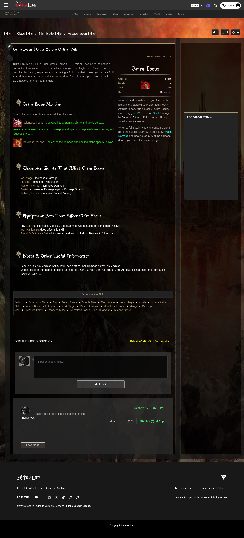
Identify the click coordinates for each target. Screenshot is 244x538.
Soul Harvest (102, 309)
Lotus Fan (52, 306)
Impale (143, 302)
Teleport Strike (122, 309)
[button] (197, 5)
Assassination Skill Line (40, 68)
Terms (202, 488)
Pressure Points (34, 309)
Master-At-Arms (30, 185)
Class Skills (25, 33)
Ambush (20, 302)
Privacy (212, 488)
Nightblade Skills (50, 33)
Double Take (89, 302)
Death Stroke (70, 302)
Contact (61, 488)
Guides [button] (170, 14)
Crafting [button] (145, 14)
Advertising (181, 488)
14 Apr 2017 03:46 (144, 407)
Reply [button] (160, 421)
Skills (7, 33)
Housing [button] (183, 14)
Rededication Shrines (57, 76)
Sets (29, 225)
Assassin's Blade (39, 302)
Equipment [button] (130, 14)
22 (225, 32)
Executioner (108, 302)
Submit (100, 384)
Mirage (134, 306)
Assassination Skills (81, 33)
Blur (55, 302)
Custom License (82, 506)
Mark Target (69, 306)
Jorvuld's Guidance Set (34, 233)
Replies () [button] (145, 421)
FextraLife (180, 497)
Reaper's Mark (57, 309)
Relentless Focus (33, 122)
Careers (193, 488)
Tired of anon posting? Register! (148, 340)
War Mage (27, 178)
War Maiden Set (30, 229)
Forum (40, 488)
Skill (36, 63)
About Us (50, 488)
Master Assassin (90, 306)
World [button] (158, 14)
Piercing (26, 181)
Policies (222, 488)
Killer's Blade (34, 306)
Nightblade (86, 68)
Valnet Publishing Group (214, 497)
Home (20, 488)
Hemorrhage (127, 302)
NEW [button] (76, 14)
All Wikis (30, 488)
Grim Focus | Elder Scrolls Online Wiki (46, 49)
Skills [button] (116, 14)
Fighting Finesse (31, 193)
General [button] (88, 14)
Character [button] (103, 14)
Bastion (25, 189)
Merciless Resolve (34, 142)
